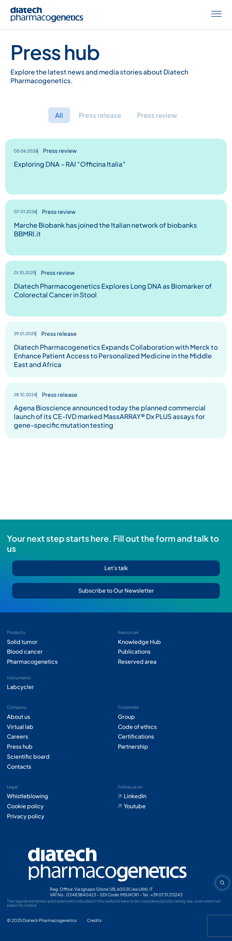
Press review (157, 115)
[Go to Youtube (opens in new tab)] (171, 806)
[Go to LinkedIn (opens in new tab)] (171, 796)
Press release (100, 115)
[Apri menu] (216, 15)
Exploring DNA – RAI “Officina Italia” (70, 164)
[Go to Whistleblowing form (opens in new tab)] (60, 796)
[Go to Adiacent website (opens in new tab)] (94, 921)
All (59, 115)
